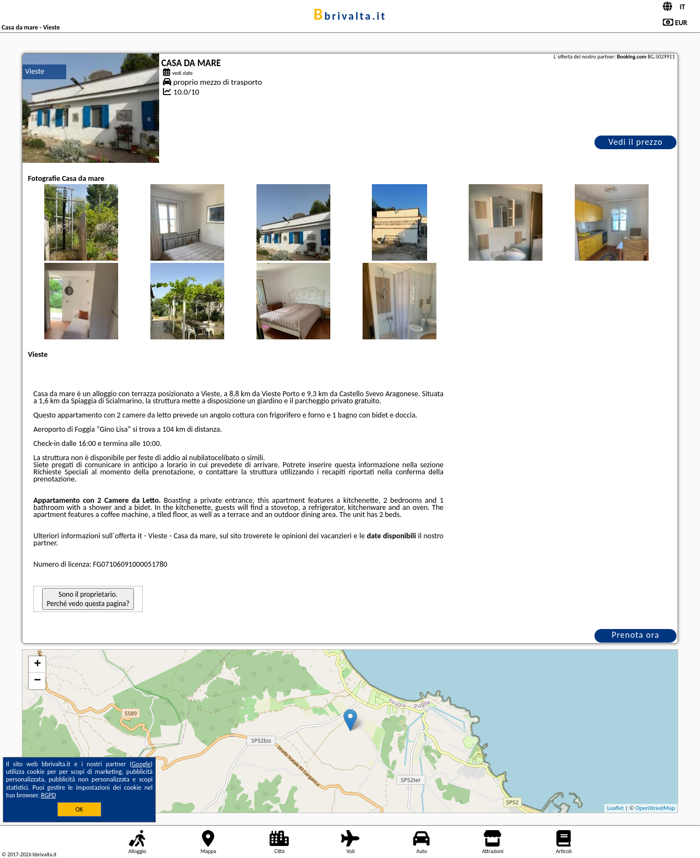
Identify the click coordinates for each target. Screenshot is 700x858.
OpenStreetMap (655, 808)
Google (141, 764)
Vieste (34, 71)
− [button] (37, 681)
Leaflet (615, 808)
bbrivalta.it (349, 15)
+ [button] (37, 664)
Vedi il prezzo (635, 142)
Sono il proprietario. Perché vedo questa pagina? (87, 599)
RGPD (48, 795)
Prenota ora (635, 635)
